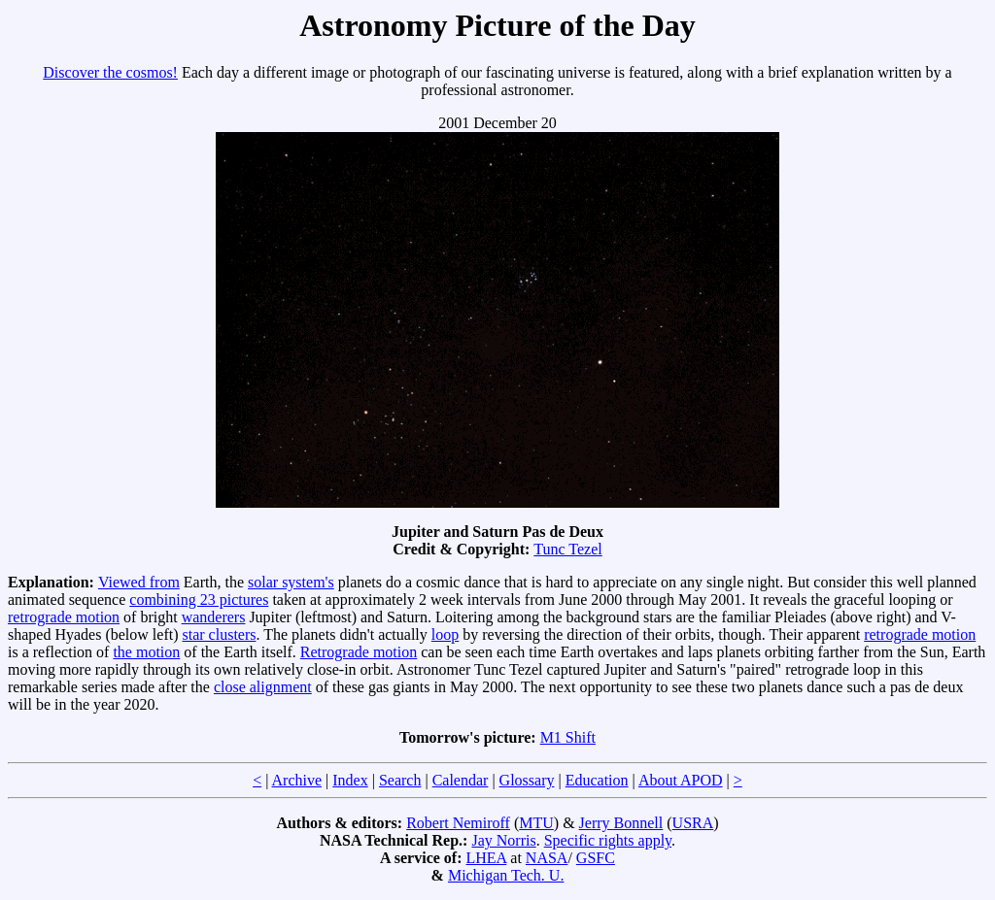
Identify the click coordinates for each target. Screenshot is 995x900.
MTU (536, 823)
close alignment (263, 687)
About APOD (680, 780)
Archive (297, 780)
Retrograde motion (358, 652)
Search (400, 780)
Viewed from (139, 582)
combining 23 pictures (198, 599)
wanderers (214, 617)
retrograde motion (64, 617)
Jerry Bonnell (621, 823)
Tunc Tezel (567, 549)
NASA (547, 858)
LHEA (486, 858)
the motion (146, 652)
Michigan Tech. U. (506, 875)
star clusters (220, 634)
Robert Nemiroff (458, 823)
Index (349, 780)
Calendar (460, 780)
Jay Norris (503, 840)
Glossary (527, 780)
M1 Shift (568, 737)
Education (597, 780)
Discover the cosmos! (110, 72)
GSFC (595, 858)
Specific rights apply (607, 840)
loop (445, 634)
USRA (693, 823)
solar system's (291, 582)
